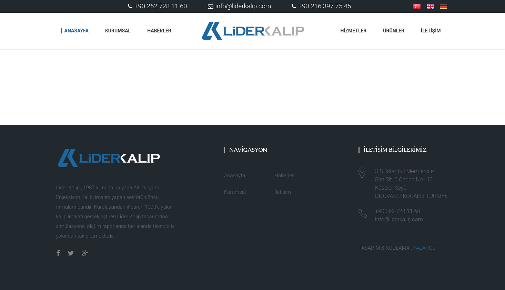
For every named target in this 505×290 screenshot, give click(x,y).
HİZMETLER (354, 30)
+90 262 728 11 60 (157, 6)
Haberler (159, 30)
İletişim (282, 192)
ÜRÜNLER (393, 30)
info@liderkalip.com (239, 6)
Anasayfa (76, 30)
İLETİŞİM (431, 30)
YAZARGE (424, 248)
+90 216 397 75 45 (321, 6)
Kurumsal (118, 30)
